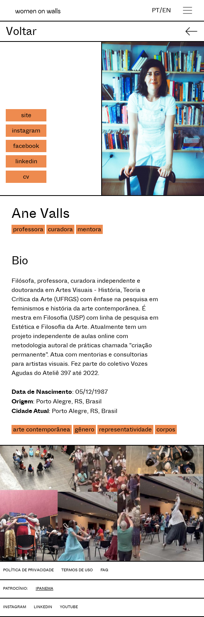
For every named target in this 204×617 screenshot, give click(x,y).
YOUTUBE (69, 606)
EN (166, 10)
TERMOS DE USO (77, 569)
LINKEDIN (43, 606)
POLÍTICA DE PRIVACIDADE (28, 569)
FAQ (104, 569)
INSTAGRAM (14, 606)
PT (156, 10)
